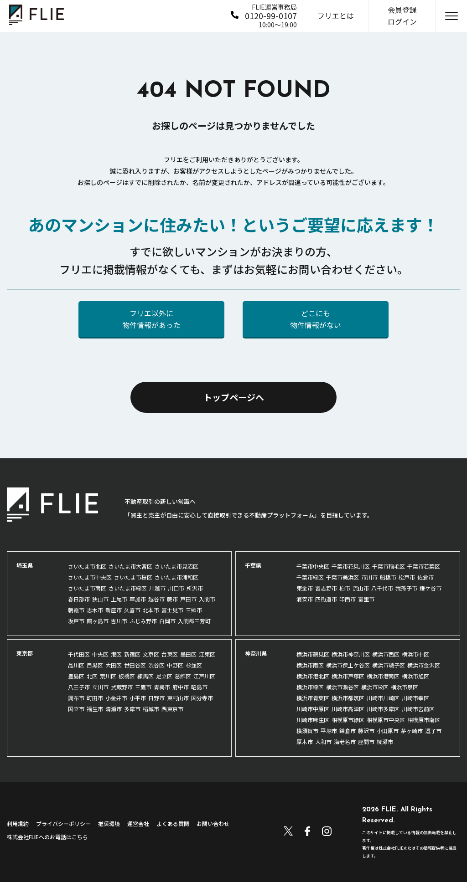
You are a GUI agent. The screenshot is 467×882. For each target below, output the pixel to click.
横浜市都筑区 (348, 698)
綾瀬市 (385, 741)
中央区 (100, 654)
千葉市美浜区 (342, 577)
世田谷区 (135, 665)
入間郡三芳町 (194, 621)
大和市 (323, 741)
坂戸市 (76, 621)
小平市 (138, 698)
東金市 (304, 588)
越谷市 (156, 599)
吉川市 (119, 621)
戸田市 (188, 599)
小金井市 (116, 698)
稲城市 (151, 709)
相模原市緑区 (348, 719)
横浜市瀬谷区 (342, 687)
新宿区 (132, 654)
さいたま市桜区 (133, 577)
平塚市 (329, 730)
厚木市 (304, 741)
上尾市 (119, 599)
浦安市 (304, 599)
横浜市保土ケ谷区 (348, 665)
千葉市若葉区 (423, 566)
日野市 (156, 698)
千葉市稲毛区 (388, 566)
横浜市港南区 (383, 676)
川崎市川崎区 (383, 698)
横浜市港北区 (312, 676)
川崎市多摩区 (383, 709)
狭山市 (100, 599)
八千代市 (382, 588)
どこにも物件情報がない (315, 319)
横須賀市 (307, 730)
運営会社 (138, 823)
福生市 (95, 709)
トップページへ (233, 397)
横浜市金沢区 (423, 665)
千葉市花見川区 (351, 566)
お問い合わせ (213, 823)
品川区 (76, 665)
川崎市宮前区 (418, 709)
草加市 (138, 599)
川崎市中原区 (312, 709)
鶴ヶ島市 (98, 621)
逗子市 (433, 730)
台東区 (169, 654)
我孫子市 (406, 588)
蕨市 (172, 599)
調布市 (76, 698)
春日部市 (79, 599)
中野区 (175, 665)
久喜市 (132, 610)
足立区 (164, 676)
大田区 (113, 665)
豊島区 (76, 676)
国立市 (76, 709)
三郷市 (194, 610)
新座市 (113, 610)
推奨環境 (109, 823)
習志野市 (326, 588)
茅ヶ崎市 (412, 730)
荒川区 (108, 676)
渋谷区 (156, 665)
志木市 (95, 610)
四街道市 (326, 599)
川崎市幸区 (415, 698)
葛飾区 (183, 676)
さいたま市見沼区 (176, 566)
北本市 (151, 610)
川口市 (176, 588)
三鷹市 (143, 687)
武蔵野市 (122, 687)
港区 (116, 654)
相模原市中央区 (386, 719)
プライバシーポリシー (63, 823)
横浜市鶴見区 (312, 654)
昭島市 (199, 687)
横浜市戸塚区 (348, 676)
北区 (92, 676)
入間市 (207, 599)
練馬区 (145, 676)
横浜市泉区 (404, 687)
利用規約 (18, 823)
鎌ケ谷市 (430, 588)
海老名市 (345, 741)
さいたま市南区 (87, 588)
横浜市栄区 (375, 687)
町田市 (95, 698)
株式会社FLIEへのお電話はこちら (47, 837)
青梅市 (162, 687)
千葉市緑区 (310, 577)
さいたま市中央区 (90, 577)
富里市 (366, 599)
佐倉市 (425, 577)
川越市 (157, 588)
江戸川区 (204, 676)
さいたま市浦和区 (176, 577)
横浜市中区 (415, 654)
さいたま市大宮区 (130, 566)
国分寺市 (202, 698)
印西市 (347, 599)
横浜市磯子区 (388, 665)
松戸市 (407, 577)
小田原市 (388, 730)
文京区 (151, 654)
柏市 (344, 588)
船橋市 (388, 577)
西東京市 (172, 709)
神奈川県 (256, 653)
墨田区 (188, 654)
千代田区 (79, 654)
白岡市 (167, 621)
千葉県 (253, 565)
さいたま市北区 (87, 566)
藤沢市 (366, 730)
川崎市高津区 (348, 709)
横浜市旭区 (415, 676)
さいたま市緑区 (128, 588)
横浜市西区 (386, 654)
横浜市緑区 (310, 687)
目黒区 (95, 665)
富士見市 (172, 610)
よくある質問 (172, 823)
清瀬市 (113, 709)
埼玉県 (24, 565)
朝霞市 (76, 610)
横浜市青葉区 (312, 698)
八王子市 (79, 687)
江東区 (207, 654)
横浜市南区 (310, 665)
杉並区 (194, 665)
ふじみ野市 (143, 621)
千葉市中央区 (312, 566)
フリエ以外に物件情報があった (151, 319)
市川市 (369, 577)
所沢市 (195, 588)
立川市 (100, 687)
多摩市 (132, 709)
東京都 (24, 653)
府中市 (180, 687)
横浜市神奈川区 (351, 654)
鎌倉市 (347, 730)
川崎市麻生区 (312, 719)
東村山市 (178, 698)
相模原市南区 (423, 719)
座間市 (366, 741)
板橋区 (127, 676)
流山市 (361, 588)
